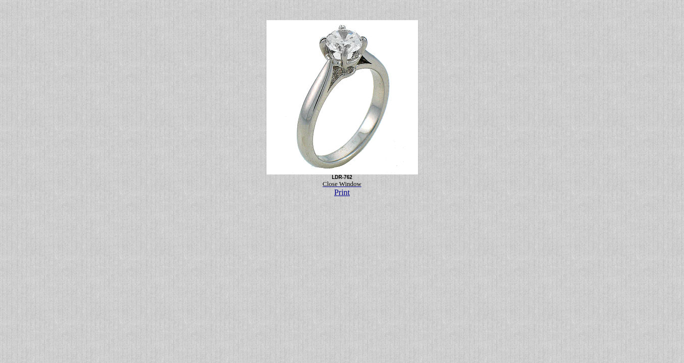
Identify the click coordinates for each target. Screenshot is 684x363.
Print (342, 192)
